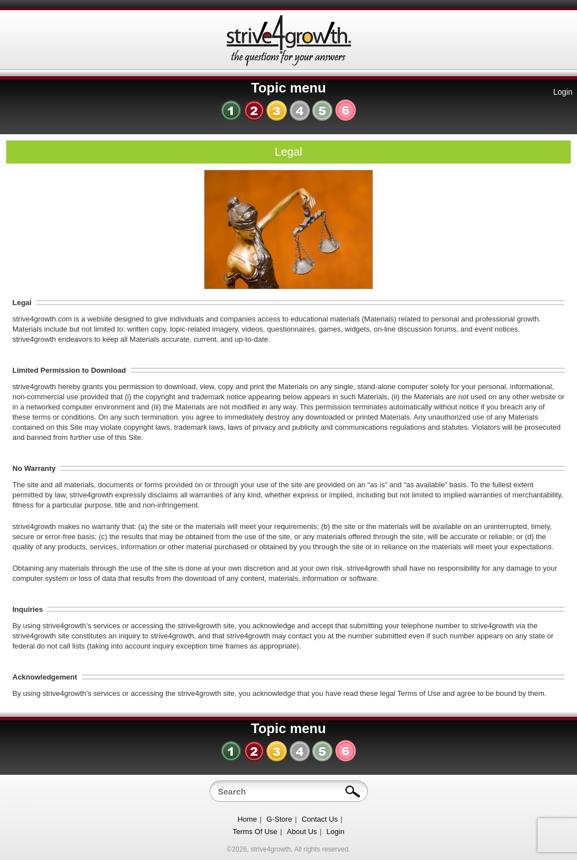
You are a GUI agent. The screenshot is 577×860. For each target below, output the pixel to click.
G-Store (279, 819)
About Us (302, 831)
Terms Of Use (255, 831)
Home (247, 819)
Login (562, 91)
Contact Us (319, 819)
